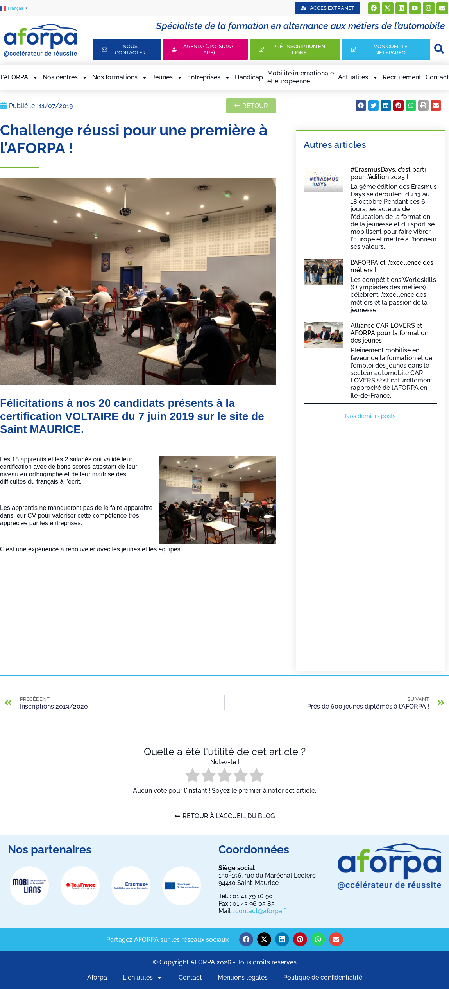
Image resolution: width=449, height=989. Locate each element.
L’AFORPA (19, 77)
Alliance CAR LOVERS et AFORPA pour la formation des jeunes (389, 333)
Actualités (358, 77)
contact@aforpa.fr (261, 911)
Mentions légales (243, 977)
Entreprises (209, 77)
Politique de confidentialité (322, 977)
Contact (437, 77)
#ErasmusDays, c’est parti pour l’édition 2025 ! (388, 173)
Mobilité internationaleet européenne (300, 77)
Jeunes (167, 77)
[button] (361, 105)
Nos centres (65, 77)
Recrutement (402, 77)
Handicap (249, 77)
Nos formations (120, 77)
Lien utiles (143, 977)
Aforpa (97, 977)
